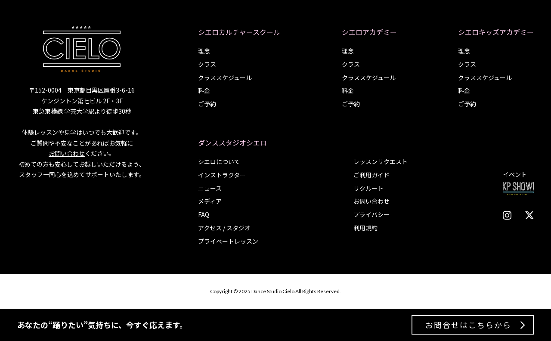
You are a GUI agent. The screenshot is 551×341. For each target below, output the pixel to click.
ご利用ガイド (371, 174)
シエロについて (219, 161)
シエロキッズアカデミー (496, 32)
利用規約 (365, 227)
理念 (204, 50)
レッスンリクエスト (380, 161)
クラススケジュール (225, 77)
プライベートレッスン (228, 241)
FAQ (203, 214)
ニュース (210, 188)
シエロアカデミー (369, 32)
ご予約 (207, 103)
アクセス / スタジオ (224, 227)
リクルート (368, 188)
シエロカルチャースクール (239, 32)
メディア (210, 201)
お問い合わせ (67, 153)
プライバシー (371, 214)
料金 (204, 90)
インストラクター (222, 174)
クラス (207, 64)
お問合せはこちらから (468, 324)
